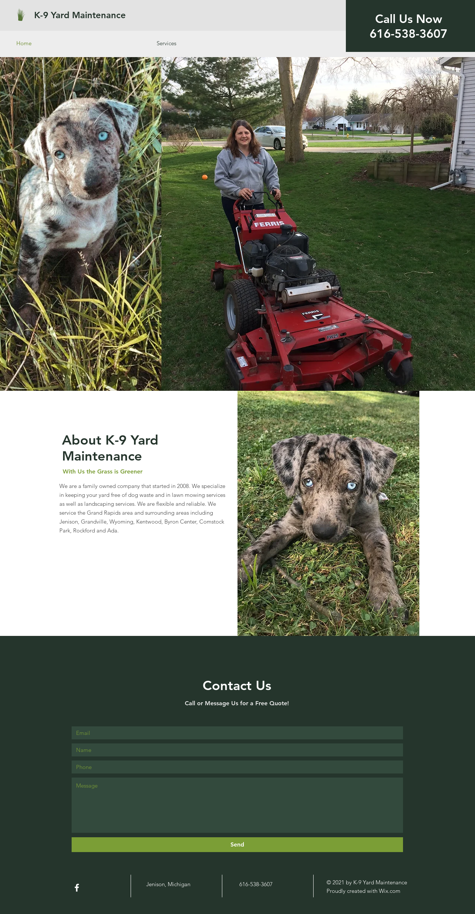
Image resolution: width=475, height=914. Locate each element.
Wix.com (389, 890)
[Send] (237, 844)
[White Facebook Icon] (77, 887)
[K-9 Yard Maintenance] (91, 15)
